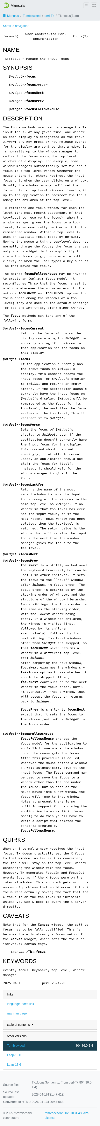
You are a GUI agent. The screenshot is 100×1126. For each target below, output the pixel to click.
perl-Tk (49, 15)
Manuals (11, 15)
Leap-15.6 (14, 1064)
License (50, 1117)
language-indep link (20, 1004)
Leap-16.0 (14, 1055)
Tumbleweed (31, 15)
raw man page (17, 1013)
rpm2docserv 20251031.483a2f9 (67, 1113)
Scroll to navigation (16, 26)
